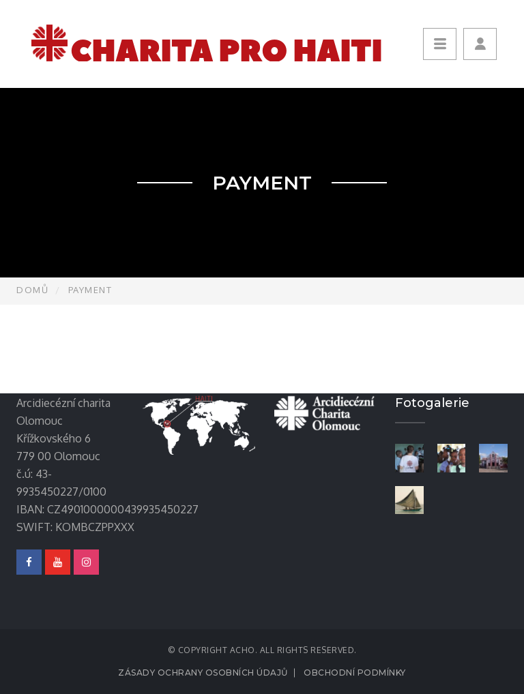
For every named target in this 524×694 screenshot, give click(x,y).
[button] (480, 44)
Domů (32, 289)
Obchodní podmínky (355, 672)
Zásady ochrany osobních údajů (203, 672)
